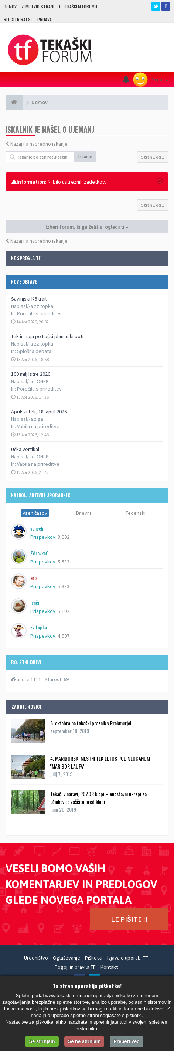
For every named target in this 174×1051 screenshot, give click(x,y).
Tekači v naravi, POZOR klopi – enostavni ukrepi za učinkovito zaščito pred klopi (98, 797)
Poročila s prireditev (39, 313)
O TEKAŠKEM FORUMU (78, 6)
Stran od (152, 157)
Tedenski (136, 513)
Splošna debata (34, 351)
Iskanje (85, 156)
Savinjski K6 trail (29, 298)
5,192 (63, 611)
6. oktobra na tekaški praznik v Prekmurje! (90, 723)
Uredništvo (36, 957)
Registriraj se (18, 19)
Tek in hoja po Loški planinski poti (47, 336)
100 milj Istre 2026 (30, 374)
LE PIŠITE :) (129, 918)
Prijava (44, 19)
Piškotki (93, 957)
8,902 (63, 537)
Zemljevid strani (37, 6)
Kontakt (109, 967)
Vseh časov (35, 513)
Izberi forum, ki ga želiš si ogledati (87, 226)
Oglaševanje (66, 957)
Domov (10, 6)
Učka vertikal (25, 449)
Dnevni (83, 513)
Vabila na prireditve (38, 426)
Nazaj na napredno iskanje (39, 144)
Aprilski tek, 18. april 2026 (39, 411)
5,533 (63, 561)
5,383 (63, 586)
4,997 (63, 635)
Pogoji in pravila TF (75, 967)
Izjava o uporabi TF (127, 957)
